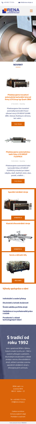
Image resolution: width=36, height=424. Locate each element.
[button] (3, 39)
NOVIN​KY (18, 64)
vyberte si (18, 218)
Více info (18, 281)
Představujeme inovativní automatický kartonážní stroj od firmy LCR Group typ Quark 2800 (18, 97)
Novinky (22, 104)
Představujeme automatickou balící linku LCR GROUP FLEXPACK (18, 154)
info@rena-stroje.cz (26, 2)
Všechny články (18, 182)
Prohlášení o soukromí (18, 416)
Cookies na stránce (18, 411)
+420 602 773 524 (8, 2)
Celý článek (18, 124)
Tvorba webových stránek (15, 423)
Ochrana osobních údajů (18, 414)
